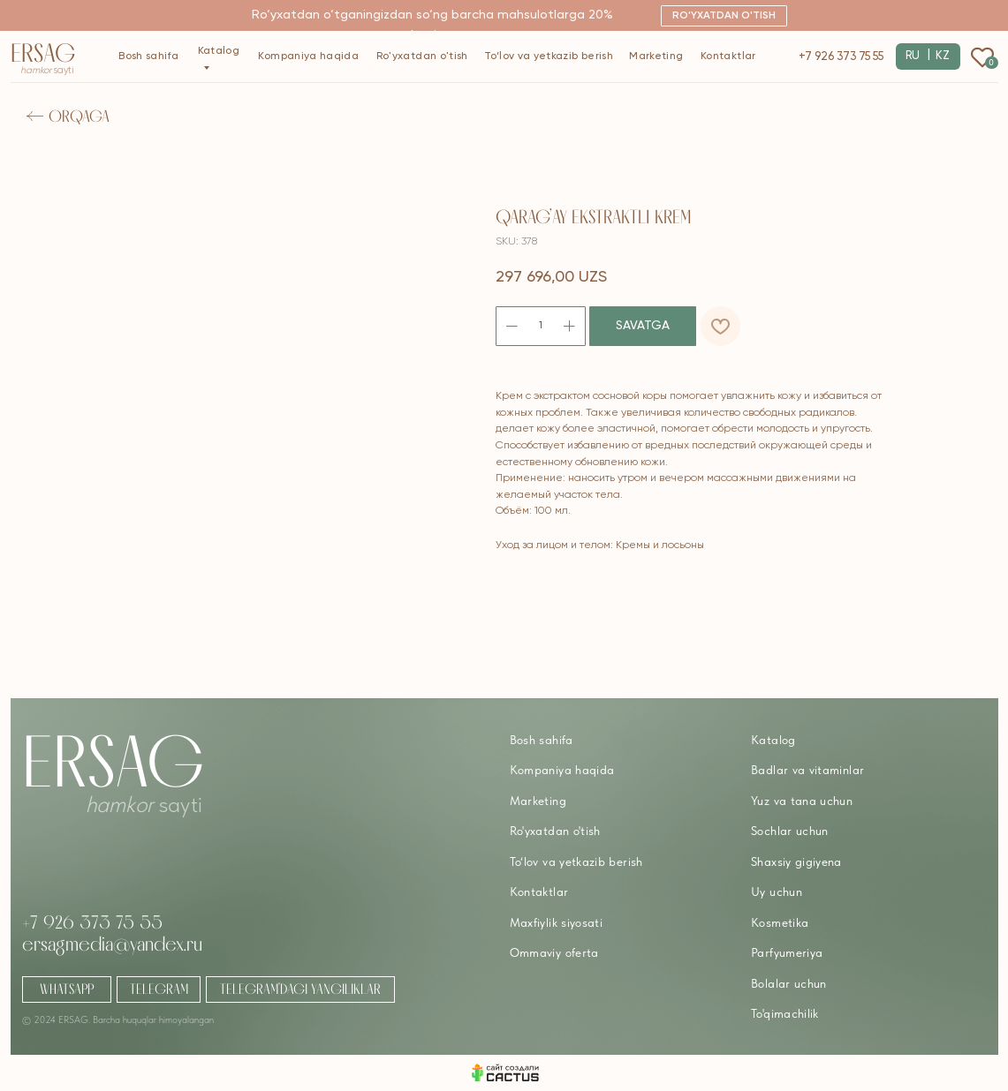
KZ (943, 56)
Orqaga (79, 115)
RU (913, 56)
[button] (724, 15)
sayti (47, 70)
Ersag (43, 52)
